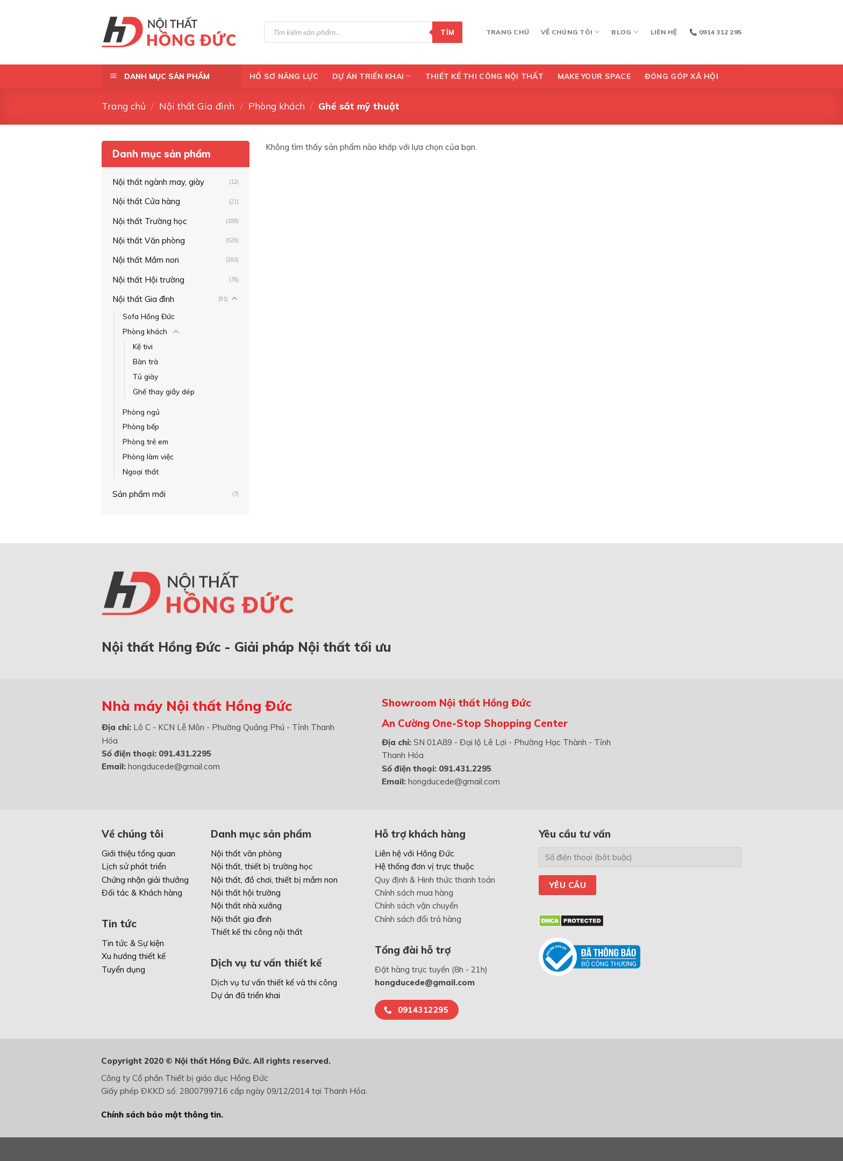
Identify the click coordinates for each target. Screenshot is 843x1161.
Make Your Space (594, 76)
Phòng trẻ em (145, 441)
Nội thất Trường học (149, 221)
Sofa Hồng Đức (149, 316)
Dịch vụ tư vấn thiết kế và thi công (274, 982)
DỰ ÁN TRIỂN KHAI (371, 76)
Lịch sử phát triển (134, 866)
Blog (624, 32)
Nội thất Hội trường (148, 280)
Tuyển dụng (123, 969)
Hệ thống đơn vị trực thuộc (424, 866)
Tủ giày (145, 376)
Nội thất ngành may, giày (158, 182)
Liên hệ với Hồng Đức (414, 853)
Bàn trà (145, 361)
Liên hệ (664, 32)
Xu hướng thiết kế (134, 956)
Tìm (447, 32)
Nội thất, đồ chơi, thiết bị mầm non (274, 880)
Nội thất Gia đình (196, 106)
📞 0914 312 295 (715, 32)
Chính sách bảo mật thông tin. (162, 1114)
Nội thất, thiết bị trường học (262, 866)
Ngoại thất (141, 471)
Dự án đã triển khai (245, 995)
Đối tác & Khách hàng (142, 893)
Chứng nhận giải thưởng (145, 880)
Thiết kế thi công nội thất (484, 76)
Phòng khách (276, 106)
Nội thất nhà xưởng (246, 905)
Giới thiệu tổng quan (138, 853)
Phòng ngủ (141, 411)
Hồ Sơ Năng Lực (283, 76)
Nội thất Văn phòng (148, 240)
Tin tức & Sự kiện (133, 943)
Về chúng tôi (570, 32)
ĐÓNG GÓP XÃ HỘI (681, 76)
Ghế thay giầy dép (164, 391)
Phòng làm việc (148, 456)
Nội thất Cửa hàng (146, 201)
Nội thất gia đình (241, 919)
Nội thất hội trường (246, 893)
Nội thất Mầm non (145, 260)
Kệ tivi (143, 346)
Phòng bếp (141, 426)
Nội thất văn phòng (246, 853)
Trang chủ (507, 32)
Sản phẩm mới (139, 494)
